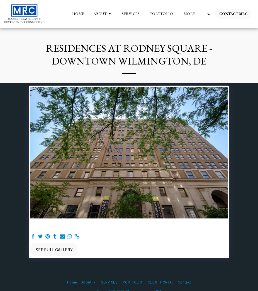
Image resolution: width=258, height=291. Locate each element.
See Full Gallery (53, 249)
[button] (103, 14)
